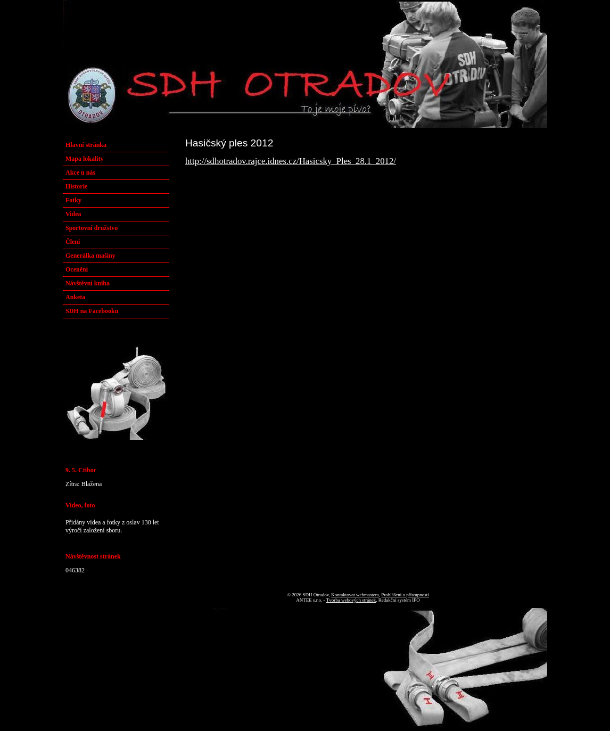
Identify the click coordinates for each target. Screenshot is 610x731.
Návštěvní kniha (87, 283)
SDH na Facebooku (91, 311)
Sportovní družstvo (91, 228)
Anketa (75, 297)
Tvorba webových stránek (351, 600)
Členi (72, 241)
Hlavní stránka (85, 145)
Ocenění (76, 269)
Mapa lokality (84, 158)
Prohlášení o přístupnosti (405, 594)
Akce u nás (80, 172)
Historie (76, 186)
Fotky (73, 200)
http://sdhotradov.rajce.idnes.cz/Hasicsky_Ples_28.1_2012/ (290, 161)
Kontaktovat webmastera (355, 594)
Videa (73, 214)
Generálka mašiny (90, 255)
